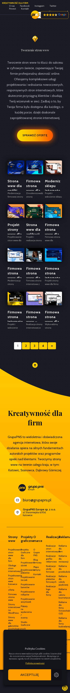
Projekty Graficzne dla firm (22, 554)
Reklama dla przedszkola (60, 569)
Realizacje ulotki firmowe (47, 569)
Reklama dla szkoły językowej (60, 580)
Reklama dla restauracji (60, 559)
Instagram (39, 5)
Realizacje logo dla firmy (47, 590)
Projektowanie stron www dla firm (9, 555)
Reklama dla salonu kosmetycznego (60, 593)
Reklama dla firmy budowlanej (60, 622)
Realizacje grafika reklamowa (47, 559)
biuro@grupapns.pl (37, 500)
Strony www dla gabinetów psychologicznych (9, 623)
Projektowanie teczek (22, 578)
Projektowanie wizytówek (22, 600)
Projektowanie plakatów (22, 571)
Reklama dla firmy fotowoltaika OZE (60, 608)
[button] (55, 15)
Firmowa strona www (9, 597)
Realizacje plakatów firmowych (47, 579)
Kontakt (35, 574)
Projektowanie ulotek (22, 564)
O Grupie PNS (35, 552)
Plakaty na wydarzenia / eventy (22, 612)
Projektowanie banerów (22, 586)
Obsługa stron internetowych (9, 568)
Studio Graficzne (22, 623)
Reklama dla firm (60, 548)
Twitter (53, 5)
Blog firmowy (35, 561)
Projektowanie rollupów (22, 593)
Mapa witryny (35, 568)
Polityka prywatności (35, 663)
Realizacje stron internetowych (47, 548)
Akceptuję (29, 674)
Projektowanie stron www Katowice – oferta (9, 582)
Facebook (24, 5)
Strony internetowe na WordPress (9, 608)
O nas (12, 5)
